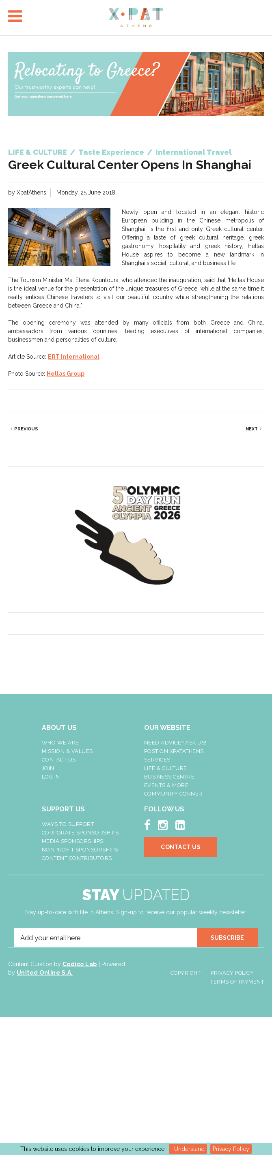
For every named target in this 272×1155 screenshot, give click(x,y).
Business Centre (169, 777)
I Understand (188, 1149)
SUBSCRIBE (227, 938)
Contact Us (59, 760)
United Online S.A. (45, 972)
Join (48, 768)
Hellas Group (65, 373)
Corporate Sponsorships (80, 833)
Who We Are (60, 743)
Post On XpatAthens (174, 751)
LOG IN (51, 777)
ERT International (73, 356)
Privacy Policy (231, 1149)
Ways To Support (68, 824)
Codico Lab (80, 964)
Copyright (186, 973)
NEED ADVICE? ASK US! (175, 743)
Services (157, 760)
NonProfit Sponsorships (80, 850)
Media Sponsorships (73, 841)
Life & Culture (165, 768)
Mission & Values (67, 751)
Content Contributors (77, 858)
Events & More (166, 785)
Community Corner (173, 794)
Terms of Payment (237, 982)
